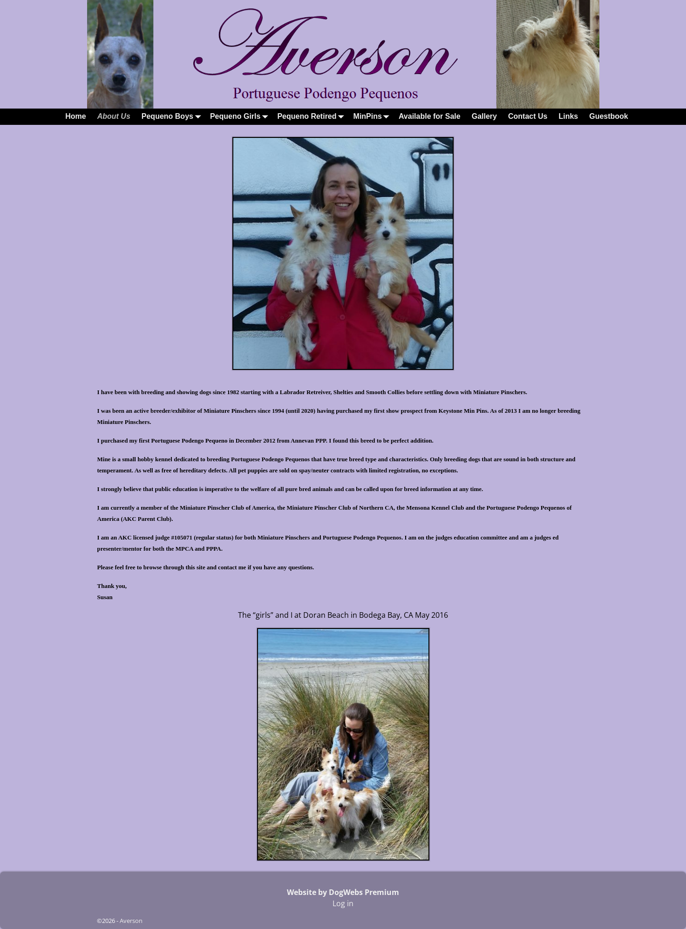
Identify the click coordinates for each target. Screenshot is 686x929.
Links (568, 116)
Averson (131, 920)
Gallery (484, 116)
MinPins (373, 117)
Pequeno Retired (312, 117)
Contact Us (527, 116)
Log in (343, 903)
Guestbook (608, 116)
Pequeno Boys (173, 117)
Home (75, 116)
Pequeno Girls (241, 117)
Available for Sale (430, 116)
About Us (113, 116)
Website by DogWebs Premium (343, 892)
